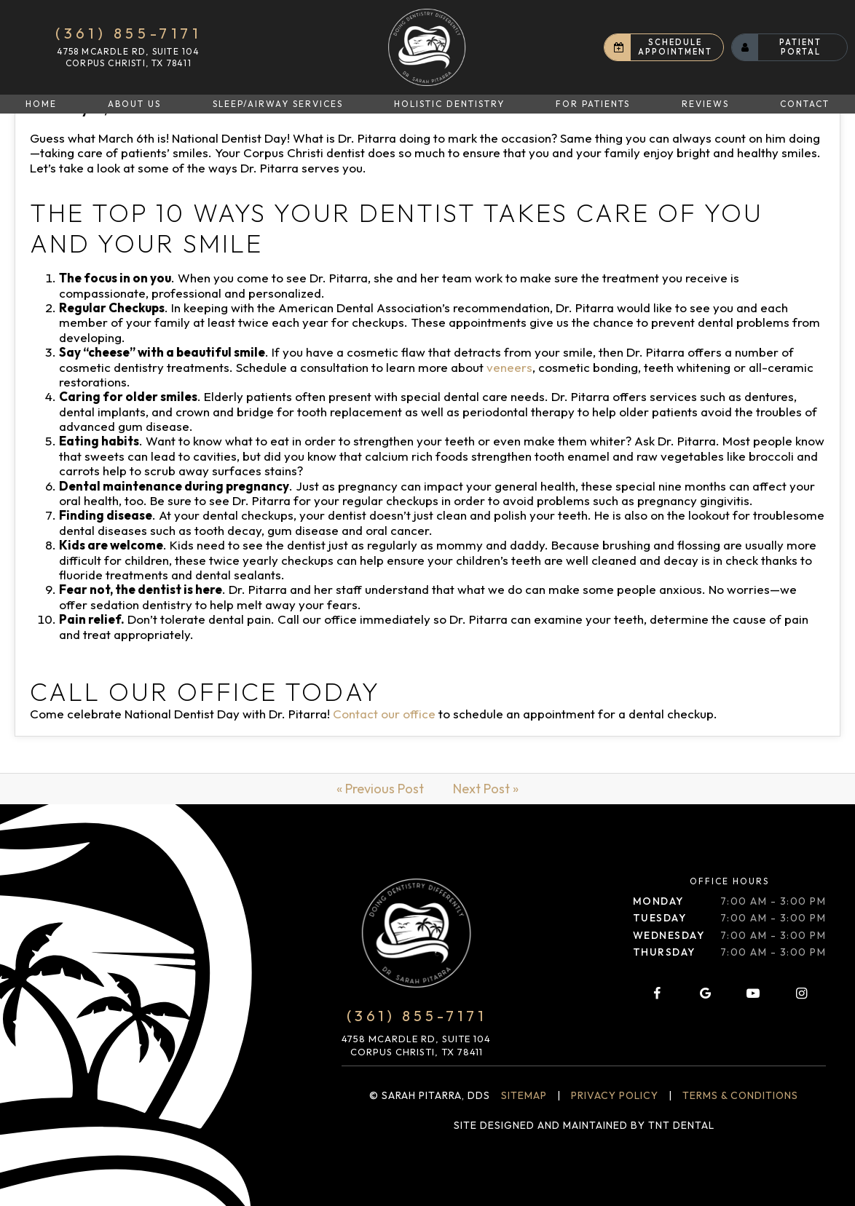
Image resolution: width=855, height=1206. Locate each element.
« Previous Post (380, 788)
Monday (658, 901)
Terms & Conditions (740, 1095)
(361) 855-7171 (128, 33)
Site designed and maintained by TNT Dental (584, 1125)
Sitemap (524, 1095)
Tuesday (660, 917)
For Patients (593, 103)
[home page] (427, 47)
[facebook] (656, 993)
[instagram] (801, 993)
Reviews (705, 103)
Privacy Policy (614, 1095)
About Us (134, 103)
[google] (705, 993)
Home (41, 103)
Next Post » (486, 788)
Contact (805, 103)
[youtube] (753, 993)
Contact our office (384, 713)
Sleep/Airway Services (278, 103)
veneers (509, 367)
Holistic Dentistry (449, 103)
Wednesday (669, 935)
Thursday (664, 952)
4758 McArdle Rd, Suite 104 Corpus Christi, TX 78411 (128, 57)
